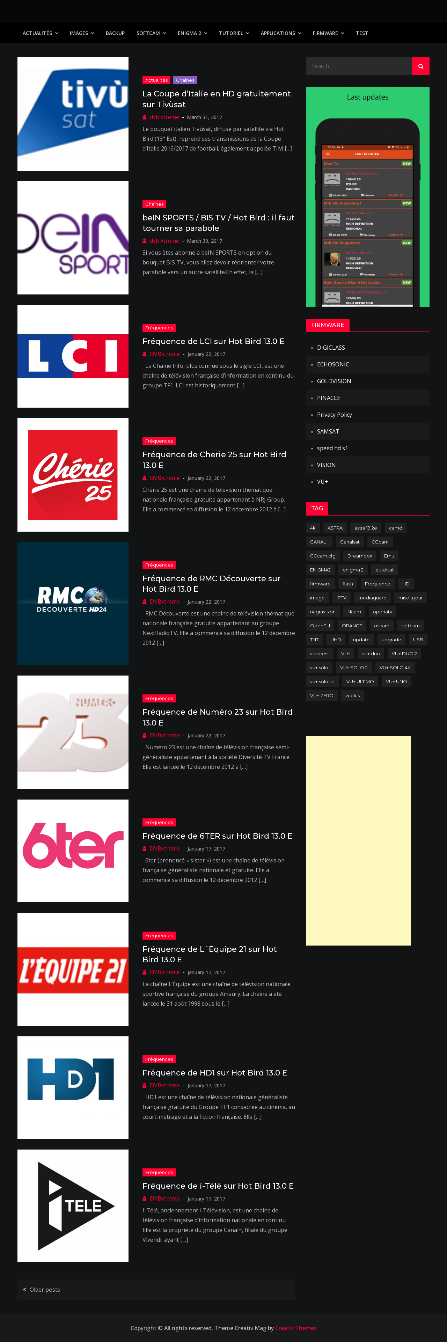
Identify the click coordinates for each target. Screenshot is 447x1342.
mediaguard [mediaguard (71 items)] (372, 597)
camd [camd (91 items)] (395, 528)
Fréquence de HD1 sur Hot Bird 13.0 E (214, 1073)
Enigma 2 (189, 33)
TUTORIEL (231, 33)
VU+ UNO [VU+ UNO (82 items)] (396, 681)
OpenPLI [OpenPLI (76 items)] (320, 625)
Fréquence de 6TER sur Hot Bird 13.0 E (217, 836)
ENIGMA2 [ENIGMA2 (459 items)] (320, 569)
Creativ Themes (296, 1328)
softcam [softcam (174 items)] (410, 625)
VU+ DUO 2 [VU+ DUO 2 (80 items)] (404, 653)
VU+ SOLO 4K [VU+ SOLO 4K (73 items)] (395, 667)
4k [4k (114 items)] (313, 528)
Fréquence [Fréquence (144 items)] (377, 583)
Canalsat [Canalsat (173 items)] (350, 542)
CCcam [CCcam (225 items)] (380, 542)
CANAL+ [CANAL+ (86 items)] (319, 542)
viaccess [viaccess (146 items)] (319, 653)
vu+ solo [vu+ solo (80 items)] (319, 667)
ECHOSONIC (333, 364)
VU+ (322, 482)
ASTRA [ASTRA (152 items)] (335, 528)
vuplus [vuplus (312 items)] (352, 695)
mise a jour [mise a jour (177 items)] (410, 597)
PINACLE (328, 398)
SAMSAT (328, 431)
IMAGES (79, 33)
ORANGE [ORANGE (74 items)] (352, 625)
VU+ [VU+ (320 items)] (345, 653)
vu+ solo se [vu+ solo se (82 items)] (322, 681)
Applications (278, 33)
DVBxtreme (165, 354)
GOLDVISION (334, 381)
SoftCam (148, 33)
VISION (326, 465)
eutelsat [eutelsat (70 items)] (384, 569)
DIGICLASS (331, 347)
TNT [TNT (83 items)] (314, 639)
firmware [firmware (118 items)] (320, 583)
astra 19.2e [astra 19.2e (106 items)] (365, 528)
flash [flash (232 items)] (348, 583)
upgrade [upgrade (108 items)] (391, 639)
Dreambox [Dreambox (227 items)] (359, 556)
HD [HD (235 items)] (406, 583)
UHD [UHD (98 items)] (335, 639)
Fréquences (159, 327)
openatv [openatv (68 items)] (382, 611)
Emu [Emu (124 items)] (389, 556)
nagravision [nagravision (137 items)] (323, 611)
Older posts (45, 1289)
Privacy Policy (334, 414)
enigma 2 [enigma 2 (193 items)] (353, 569)
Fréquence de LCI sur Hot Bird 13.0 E (213, 341)
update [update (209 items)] (361, 639)
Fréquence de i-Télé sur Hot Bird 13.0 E (218, 1186)
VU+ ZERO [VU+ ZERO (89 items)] (322, 695)
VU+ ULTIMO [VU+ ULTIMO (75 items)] (360, 681)
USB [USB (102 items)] (418, 639)
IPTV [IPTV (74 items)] (341, 597)
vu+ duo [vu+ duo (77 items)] (371, 653)
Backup (115, 33)
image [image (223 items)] (317, 597)
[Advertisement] (358, 841)
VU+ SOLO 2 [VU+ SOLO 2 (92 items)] (354, 667)
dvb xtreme (164, 117)
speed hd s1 (332, 448)
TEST (362, 33)
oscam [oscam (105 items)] (381, 625)
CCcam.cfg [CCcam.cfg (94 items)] (323, 556)
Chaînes (185, 80)
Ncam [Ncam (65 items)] (354, 611)
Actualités (37, 33)
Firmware (325, 33)
